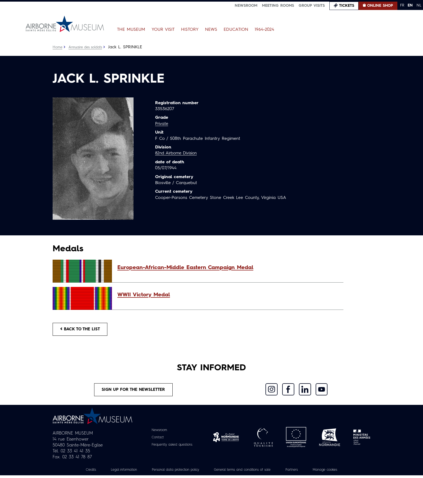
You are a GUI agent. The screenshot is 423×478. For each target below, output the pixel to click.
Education (236, 30)
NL (419, 5)
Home (58, 47)
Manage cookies (337, 472)
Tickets (346, 6)
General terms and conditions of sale (246, 472)
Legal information (113, 472)
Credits (78, 472)
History (190, 30)
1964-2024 (264, 30)
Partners (301, 472)
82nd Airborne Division (178, 153)
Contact (155, 440)
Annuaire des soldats (88, 47)
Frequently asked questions (172, 447)
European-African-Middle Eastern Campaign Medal (185, 267)
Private (162, 124)
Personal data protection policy (170, 472)
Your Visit (163, 30)
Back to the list (82, 330)
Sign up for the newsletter (133, 391)
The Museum (131, 30)
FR (402, 5)
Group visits (312, 6)
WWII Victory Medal (143, 295)
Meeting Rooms (278, 6)
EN (410, 5)
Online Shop (380, 6)
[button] (227, 268)
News (211, 30)
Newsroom (246, 6)
